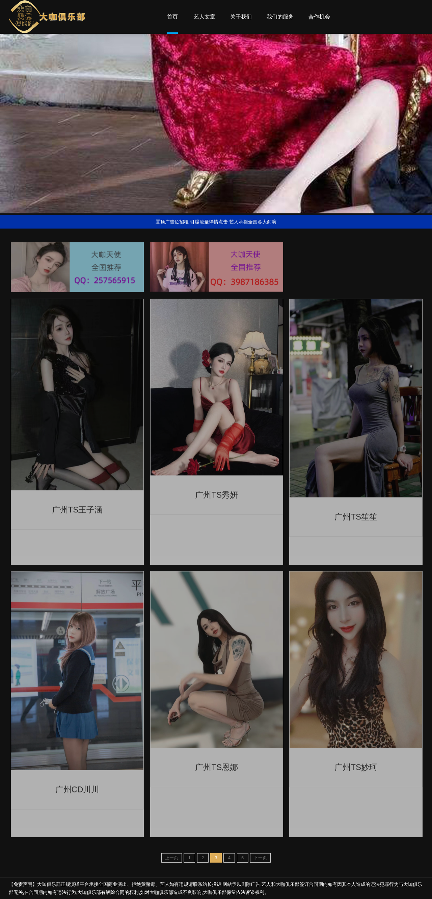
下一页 (260, 857)
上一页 (171, 857)
